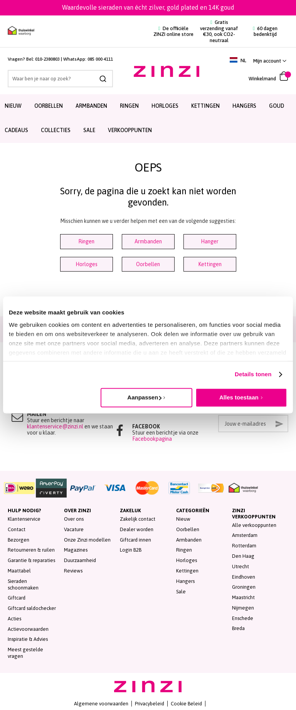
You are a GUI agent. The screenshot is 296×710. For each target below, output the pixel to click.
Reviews (73, 571)
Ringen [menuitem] (129, 106)
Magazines (75, 550)
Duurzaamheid (80, 560)
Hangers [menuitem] (244, 106)
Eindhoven (243, 577)
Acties (14, 619)
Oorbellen (148, 264)
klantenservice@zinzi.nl (55, 426)
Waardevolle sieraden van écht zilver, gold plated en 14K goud (148, 7)
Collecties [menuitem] (56, 130)
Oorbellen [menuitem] (48, 106)
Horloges (87, 264)
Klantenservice (24, 519)
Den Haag (243, 556)
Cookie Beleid (186, 704)
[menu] (148, 118)
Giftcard (16, 598)
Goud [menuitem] (276, 106)
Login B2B (130, 550)
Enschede (242, 618)
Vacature (74, 529)
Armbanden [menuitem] (91, 106)
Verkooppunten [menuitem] (130, 130)
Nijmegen (243, 608)
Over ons (74, 519)
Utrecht (240, 566)
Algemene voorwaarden (101, 704)
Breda (238, 628)
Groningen (244, 587)
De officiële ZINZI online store (173, 31)
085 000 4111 (100, 59)
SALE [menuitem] (89, 130)
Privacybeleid (149, 704)
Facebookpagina (152, 439)
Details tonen (253, 374)
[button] (269, 61)
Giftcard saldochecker (32, 608)
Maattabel (19, 571)
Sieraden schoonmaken (23, 584)
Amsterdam (244, 535)
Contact (16, 529)
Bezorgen (18, 540)
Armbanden (148, 241)
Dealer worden (136, 529)
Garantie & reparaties (31, 560)
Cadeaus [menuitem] (16, 130)
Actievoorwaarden (28, 629)
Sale (181, 591)
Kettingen (210, 264)
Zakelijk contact (137, 519)
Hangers (185, 581)
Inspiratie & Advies (28, 639)
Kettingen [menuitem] (205, 106)
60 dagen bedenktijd (265, 31)
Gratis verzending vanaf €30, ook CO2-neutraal (219, 31)
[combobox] (60, 78)
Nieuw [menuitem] (13, 106)
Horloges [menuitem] (164, 106)
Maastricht (243, 597)
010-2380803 (47, 59)
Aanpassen (144, 397)
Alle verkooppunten (254, 525)
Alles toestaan (239, 397)
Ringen (86, 241)
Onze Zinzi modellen (87, 540)
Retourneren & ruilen (31, 550)
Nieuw (183, 519)
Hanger (210, 241)
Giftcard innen (135, 540)
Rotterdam (244, 546)
